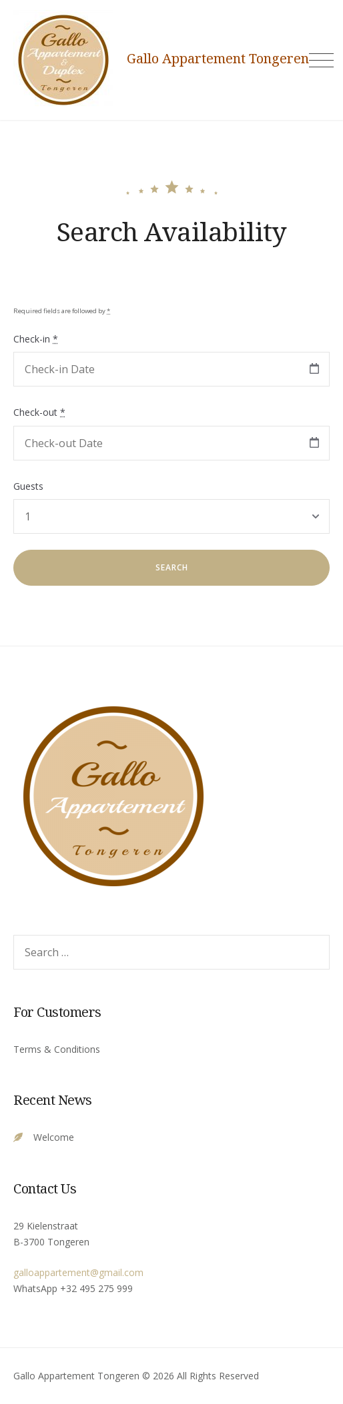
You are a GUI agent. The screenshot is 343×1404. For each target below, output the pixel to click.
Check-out (39, 412)
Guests (28, 486)
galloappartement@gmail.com (78, 1272)
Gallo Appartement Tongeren (218, 58)
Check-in (35, 339)
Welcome (53, 1137)
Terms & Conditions (56, 1049)
